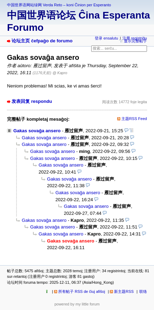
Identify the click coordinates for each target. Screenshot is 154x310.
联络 (143, 291)
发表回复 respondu (32, 101)
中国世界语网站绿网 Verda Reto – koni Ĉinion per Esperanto (59, 5)
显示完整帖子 (135, 41)
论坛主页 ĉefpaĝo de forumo (42, 40)
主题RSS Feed (134, 119)
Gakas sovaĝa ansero (37, 130)
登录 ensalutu (106, 38)
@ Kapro (60, 73)
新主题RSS (124, 291)
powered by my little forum (77, 304)
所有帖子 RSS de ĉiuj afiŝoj (81, 291)
